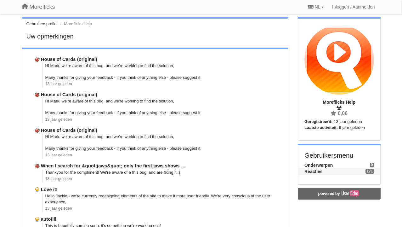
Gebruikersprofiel (42, 23)
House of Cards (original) (69, 59)
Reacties (313, 171)
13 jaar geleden (58, 84)
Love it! (49, 189)
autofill (48, 219)
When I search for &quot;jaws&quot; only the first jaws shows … (113, 165)
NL (316, 6)
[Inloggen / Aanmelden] (353, 7)
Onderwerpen (318, 165)
